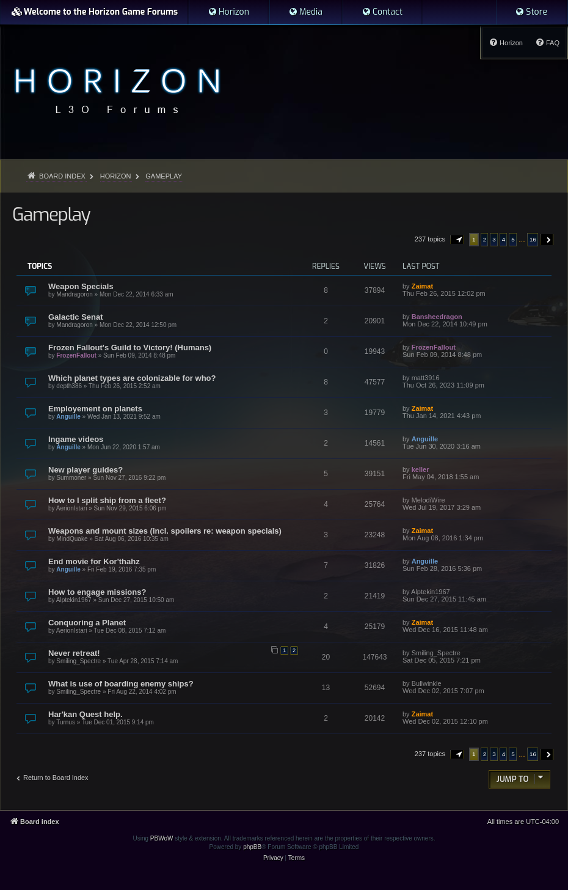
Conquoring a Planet (87, 622)
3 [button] (494, 239)
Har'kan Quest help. (85, 714)
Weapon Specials (81, 286)
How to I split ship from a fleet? (107, 500)
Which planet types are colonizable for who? (132, 378)
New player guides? (85, 469)
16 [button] (533, 239)
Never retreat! (74, 653)
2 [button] (485, 239)
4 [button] (504, 239)
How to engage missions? (97, 592)
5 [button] (513, 239)
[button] (457, 239)
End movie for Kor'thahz (94, 561)
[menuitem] (228, 12)
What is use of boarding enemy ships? (121, 683)
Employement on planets (95, 408)
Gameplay (51, 214)
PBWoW (161, 838)
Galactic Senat (75, 317)
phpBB (252, 847)
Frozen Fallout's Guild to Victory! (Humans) (129, 347)
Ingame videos (75, 439)
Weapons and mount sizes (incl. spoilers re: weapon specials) (165, 530)
